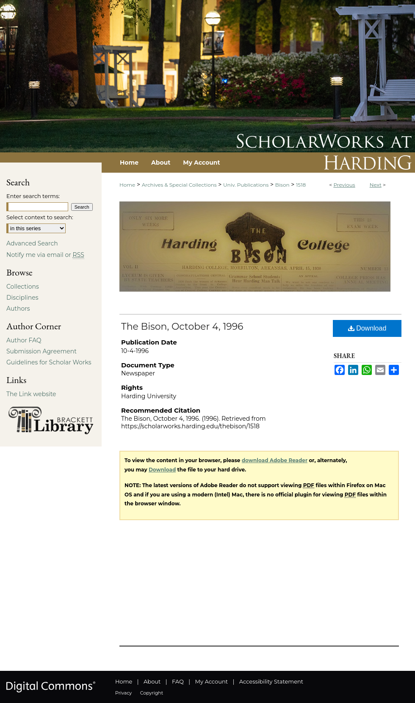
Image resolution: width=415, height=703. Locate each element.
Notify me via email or (45, 255)
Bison (282, 185)
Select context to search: (39, 217)
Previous (344, 185)
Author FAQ (24, 340)
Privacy (123, 693)
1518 (301, 185)
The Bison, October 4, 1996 (182, 326)
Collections (22, 286)
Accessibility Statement (271, 681)
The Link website (31, 394)
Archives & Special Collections (179, 185)
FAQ (178, 681)
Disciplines (22, 297)
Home (127, 185)
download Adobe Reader (274, 460)
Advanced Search (32, 243)
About (152, 681)
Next (376, 185)
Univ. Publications (245, 185)
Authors (18, 308)
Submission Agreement (41, 351)
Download (367, 328)
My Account (211, 681)
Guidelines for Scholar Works (48, 362)
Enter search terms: (33, 196)
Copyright (151, 693)
